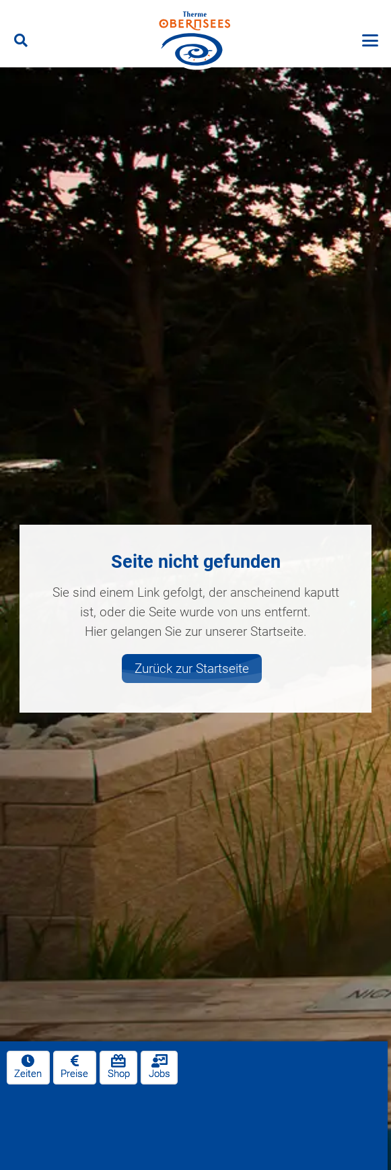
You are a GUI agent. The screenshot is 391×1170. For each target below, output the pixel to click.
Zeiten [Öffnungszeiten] (28, 1066)
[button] (21, 40)
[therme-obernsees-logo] (195, 40)
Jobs (159, 1066)
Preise (74, 1066)
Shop (119, 1066)
